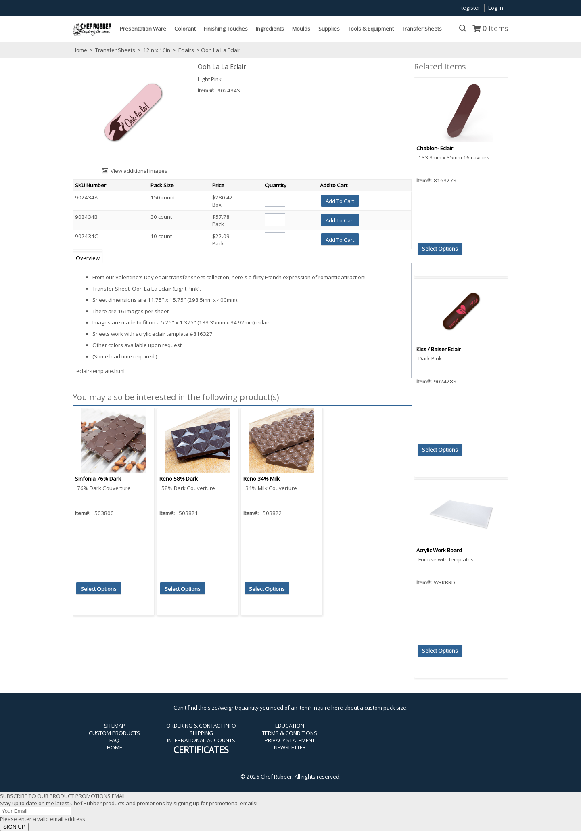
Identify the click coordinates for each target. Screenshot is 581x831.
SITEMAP (114, 725)
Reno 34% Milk (261, 478)
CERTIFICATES (201, 750)
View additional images (139, 170)
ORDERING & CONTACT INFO (201, 725)
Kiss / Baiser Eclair (438, 349)
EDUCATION (289, 725)
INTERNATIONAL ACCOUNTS (201, 740)
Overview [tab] (88, 258)
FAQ (114, 740)
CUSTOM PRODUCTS (114, 733)
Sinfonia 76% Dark (98, 478)
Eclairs (186, 50)
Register (470, 7)
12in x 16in (156, 50)
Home (80, 50)
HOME (114, 747)
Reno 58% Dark (178, 478)
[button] (340, 201)
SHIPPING (201, 733)
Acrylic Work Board (439, 550)
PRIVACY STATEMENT (290, 740)
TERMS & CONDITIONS (289, 733)
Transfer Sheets (115, 50)
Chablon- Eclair (434, 148)
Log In (495, 7)
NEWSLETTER (290, 747)
